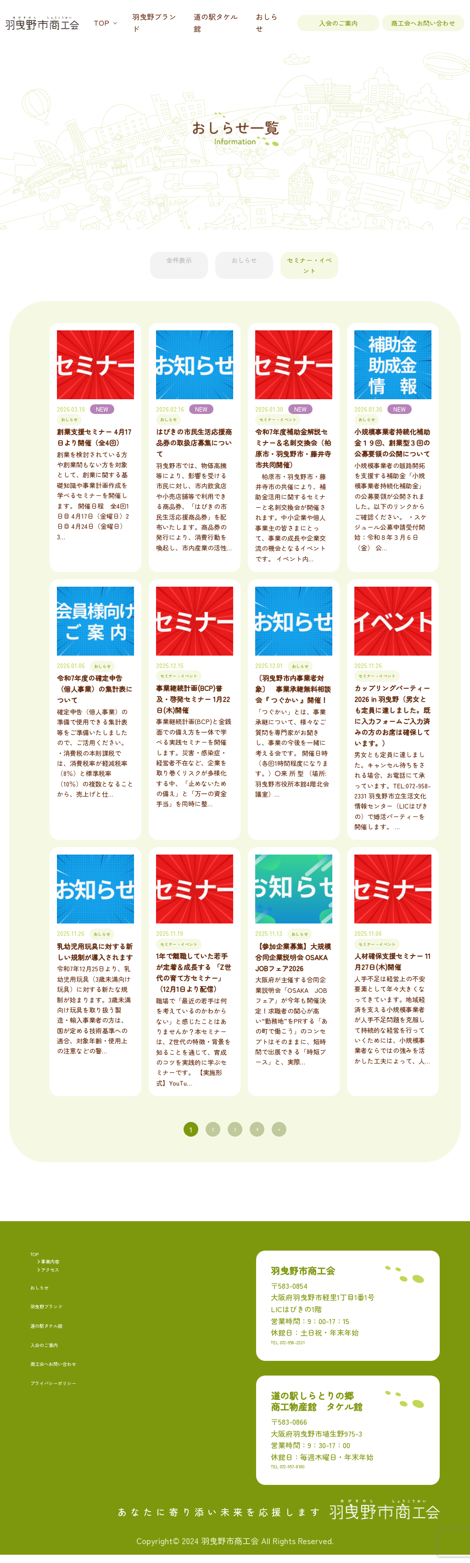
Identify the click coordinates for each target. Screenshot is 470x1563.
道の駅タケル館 (216, 22)
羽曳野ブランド (154, 22)
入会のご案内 (338, 23)
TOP (101, 22)
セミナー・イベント (343, 260)
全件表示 (145, 260)
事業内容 (55, 1267)
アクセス (55, 1279)
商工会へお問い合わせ (423, 23)
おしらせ (267, 22)
